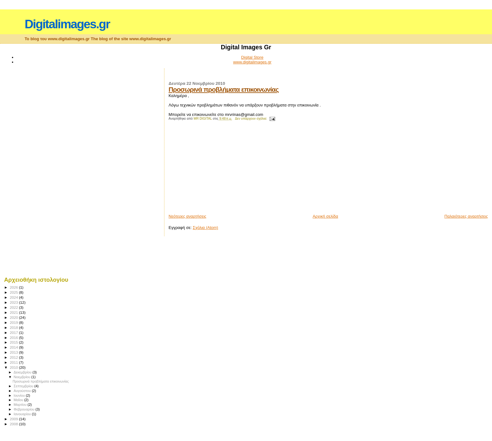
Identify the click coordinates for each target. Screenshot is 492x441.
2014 (14, 347)
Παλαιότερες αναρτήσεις (466, 216)
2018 (14, 327)
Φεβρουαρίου (24, 409)
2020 (14, 317)
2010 (14, 367)
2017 (14, 332)
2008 (14, 424)
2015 (14, 342)
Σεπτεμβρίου (24, 386)
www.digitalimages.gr (252, 62)
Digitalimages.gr (67, 24)
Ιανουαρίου (23, 414)
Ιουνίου (20, 395)
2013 (14, 352)
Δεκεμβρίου (23, 372)
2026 (14, 287)
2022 (14, 307)
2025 (14, 292)
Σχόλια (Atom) (205, 227)
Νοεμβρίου (22, 377)
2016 (14, 337)
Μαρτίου (21, 404)
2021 (14, 312)
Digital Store (252, 57)
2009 (14, 419)
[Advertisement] (215, 169)
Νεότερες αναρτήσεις (187, 216)
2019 (14, 322)
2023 (14, 302)
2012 (14, 357)
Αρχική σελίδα (325, 216)
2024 (14, 297)
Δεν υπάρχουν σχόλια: (251, 118)
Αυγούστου (23, 391)
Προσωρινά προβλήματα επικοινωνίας (223, 89)
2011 (14, 362)
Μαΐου (19, 400)
